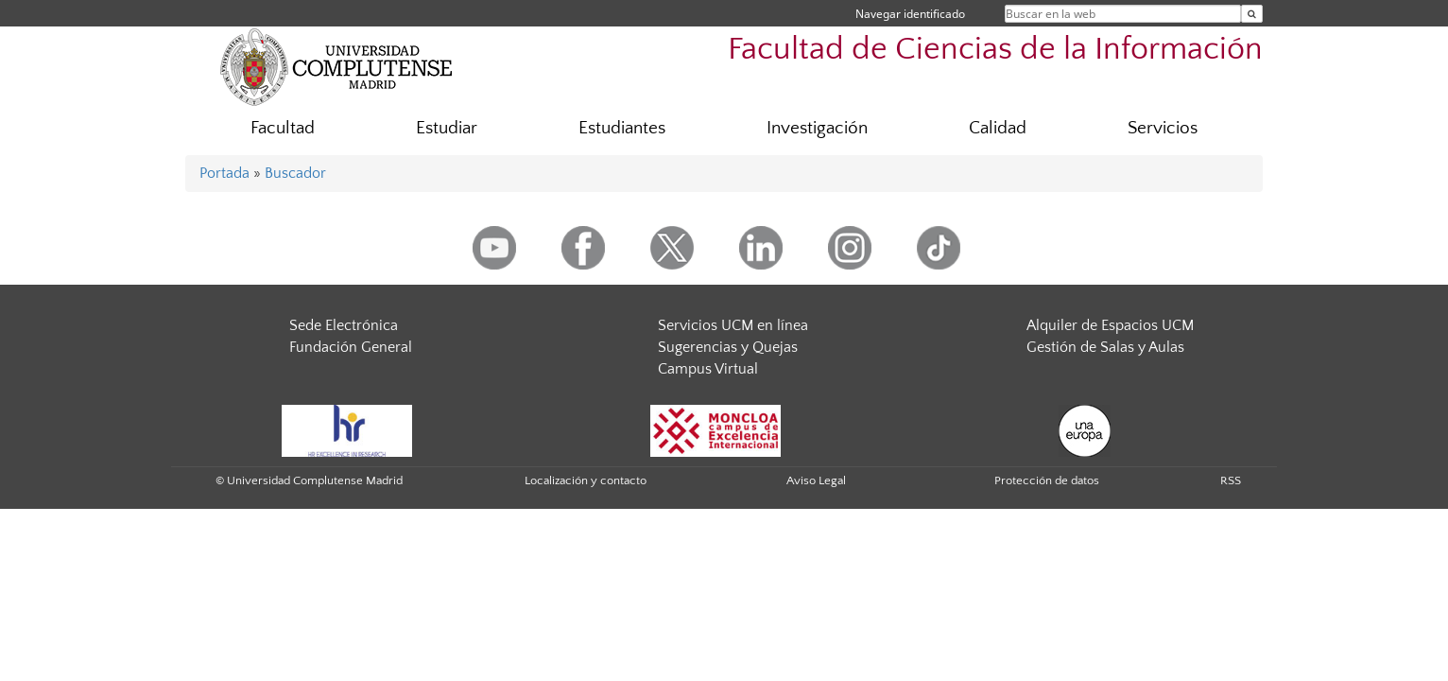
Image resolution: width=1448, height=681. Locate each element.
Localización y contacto (585, 480)
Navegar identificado (910, 14)
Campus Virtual (708, 368)
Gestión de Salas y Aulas (1105, 347)
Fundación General (350, 347)
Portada (224, 173)
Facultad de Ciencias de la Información (995, 49)
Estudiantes (621, 128)
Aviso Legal (816, 480)
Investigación (817, 128)
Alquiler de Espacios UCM (1110, 325)
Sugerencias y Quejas (728, 347)
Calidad (997, 128)
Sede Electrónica (343, 325)
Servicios (1163, 128)
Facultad (282, 128)
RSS (1230, 480)
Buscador (295, 173)
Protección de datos (1046, 480)
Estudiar (446, 128)
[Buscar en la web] (1252, 14)
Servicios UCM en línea (733, 325)
